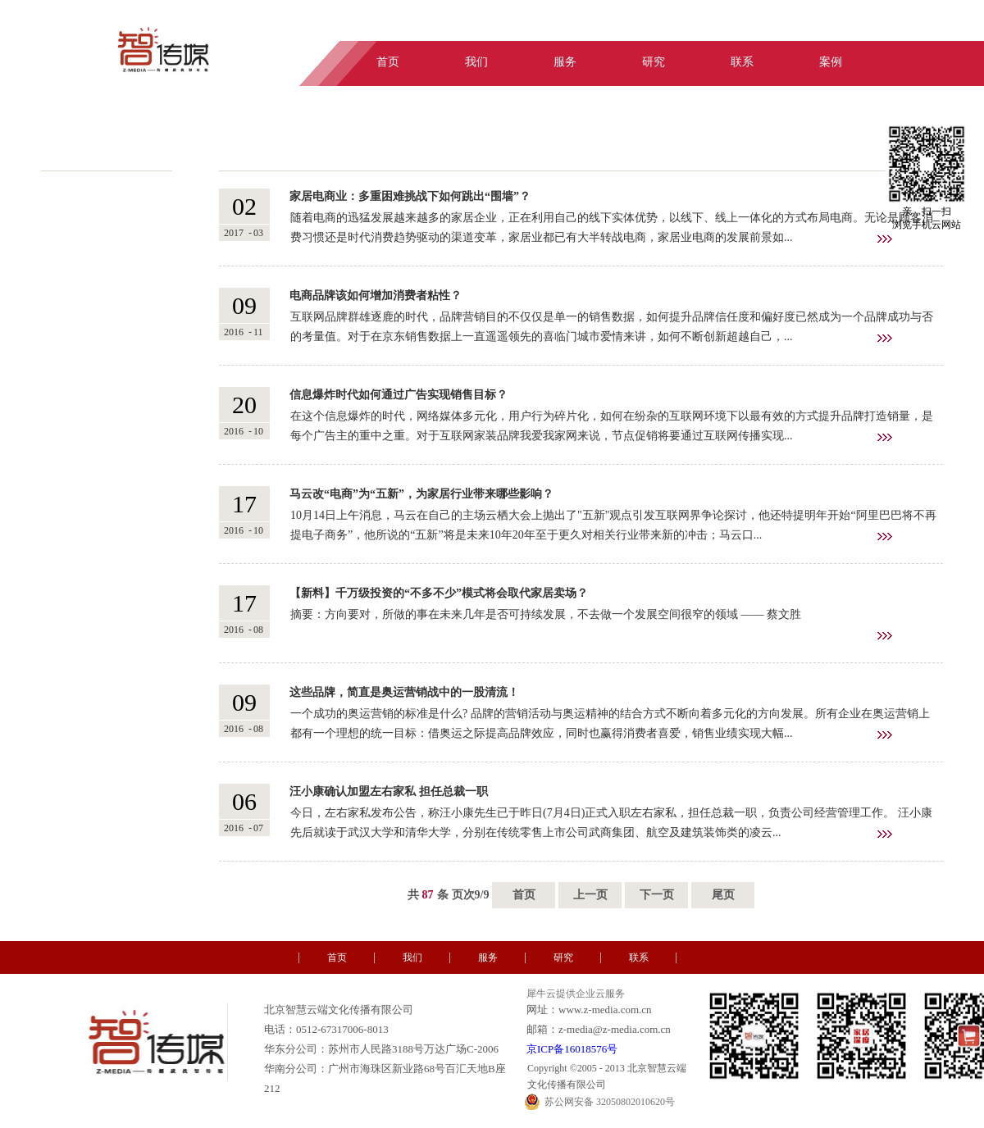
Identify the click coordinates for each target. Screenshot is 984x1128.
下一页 (657, 895)
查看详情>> (884, 239)
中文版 (879, 27)
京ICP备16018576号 (571, 1049)
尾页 (723, 895)
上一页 (590, 895)
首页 (523, 895)
